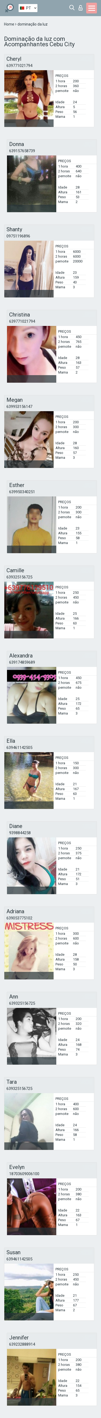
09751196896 (18, 236)
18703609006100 (24, 1173)
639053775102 (19, 918)
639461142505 (19, 747)
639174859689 (22, 662)
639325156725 (19, 577)
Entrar (80, 8)
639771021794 (19, 65)
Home (9, 24)
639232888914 (22, 1344)
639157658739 (22, 150)
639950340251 (22, 491)
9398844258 (20, 832)
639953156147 (19, 406)
